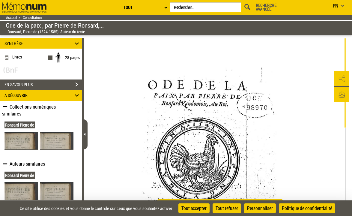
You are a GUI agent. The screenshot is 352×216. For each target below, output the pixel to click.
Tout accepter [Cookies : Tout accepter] (194, 208)
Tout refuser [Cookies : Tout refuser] (227, 208)
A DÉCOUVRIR (42, 95)
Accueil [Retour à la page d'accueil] (11, 17)
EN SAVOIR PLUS (43, 84)
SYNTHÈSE (42, 43)
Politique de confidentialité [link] (307, 208)
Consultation (32, 17)
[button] (341, 79)
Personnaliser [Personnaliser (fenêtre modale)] (260, 208)
